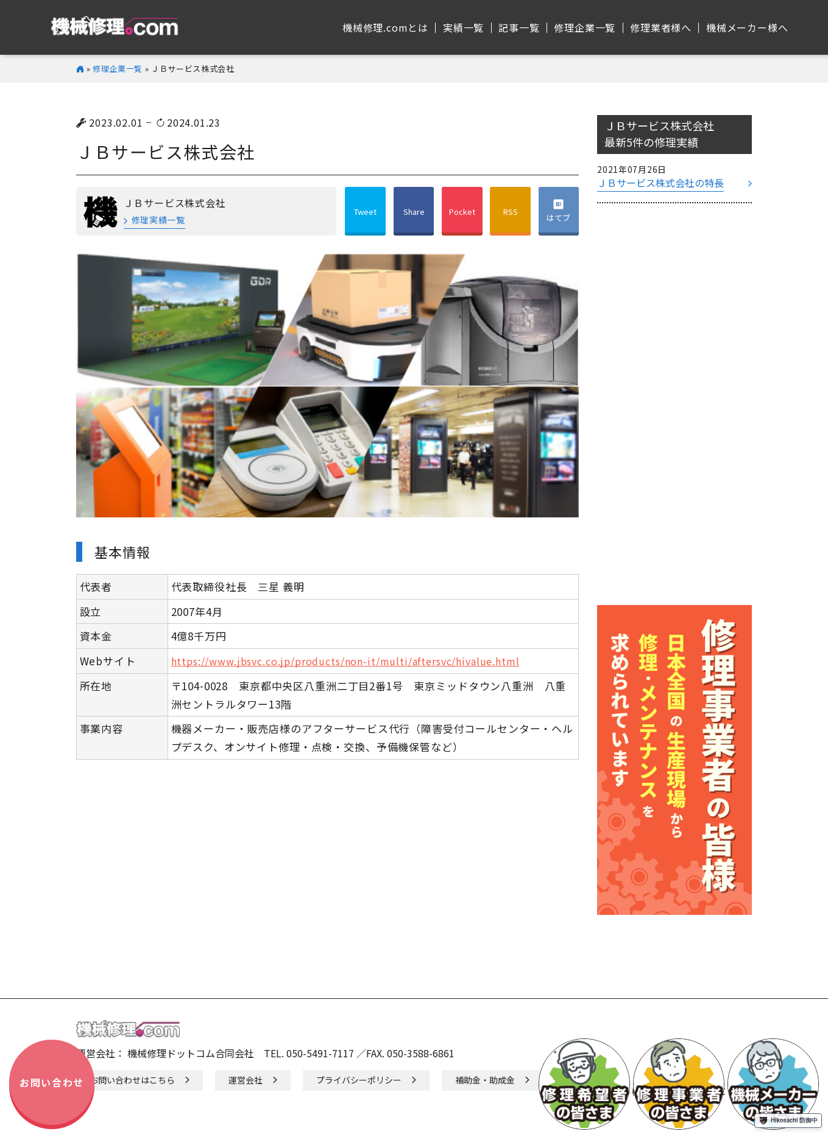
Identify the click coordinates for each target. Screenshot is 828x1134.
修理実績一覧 (158, 220)
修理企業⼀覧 (584, 27)
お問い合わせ (51, 1082)
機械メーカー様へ (747, 27)
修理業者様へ (661, 27)
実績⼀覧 (463, 27)
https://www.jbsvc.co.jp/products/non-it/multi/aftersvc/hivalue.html (345, 661)
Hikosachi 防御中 (788, 1120)
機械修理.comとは (385, 27)
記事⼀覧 (518, 27)
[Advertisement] (674, 410)
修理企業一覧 (118, 68)
